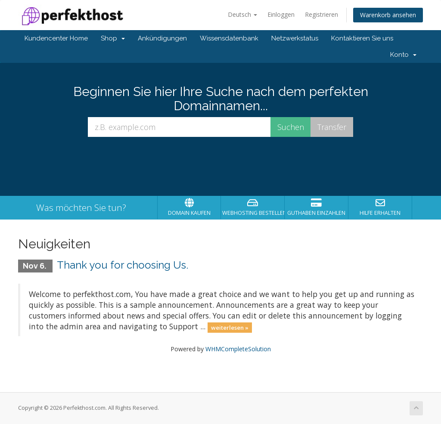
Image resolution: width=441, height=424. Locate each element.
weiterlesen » (229, 327)
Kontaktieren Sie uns (362, 38)
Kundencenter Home (56, 38)
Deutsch (242, 14)
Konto (403, 55)
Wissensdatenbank (229, 38)
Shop (113, 38)
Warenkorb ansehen (388, 15)
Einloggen (281, 14)
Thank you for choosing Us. (122, 265)
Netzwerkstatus (294, 38)
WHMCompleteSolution (238, 349)
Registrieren (321, 14)
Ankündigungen (162, 38)
